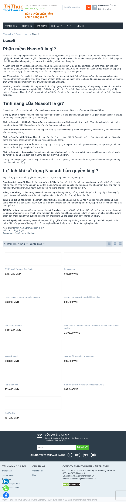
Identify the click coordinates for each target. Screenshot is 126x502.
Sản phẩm (42, 26)
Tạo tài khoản (8, 475)
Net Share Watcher (13, 325)
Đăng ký (82, 447)
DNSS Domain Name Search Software (22, 297)
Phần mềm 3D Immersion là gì (28, 228)
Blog (69, 26)
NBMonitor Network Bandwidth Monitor (82, 297)
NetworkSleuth (11, 356)
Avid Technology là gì (13, 230)
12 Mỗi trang (37, 244)
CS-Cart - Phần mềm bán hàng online (81, 500)
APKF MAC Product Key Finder (19, 269)
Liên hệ (80, 26)
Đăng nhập (7, 471)
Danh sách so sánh (10, 487)
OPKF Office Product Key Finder (79, 356)
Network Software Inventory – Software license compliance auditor (91, 326)
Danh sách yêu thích (11, 483)
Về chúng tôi (37, 471)
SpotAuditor (10, 413)
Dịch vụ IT (56, 26)
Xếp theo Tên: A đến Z (16, 244)
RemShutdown (11, 385)
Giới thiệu (27, 26)
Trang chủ (11, 26)
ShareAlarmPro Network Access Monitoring (84, 385)
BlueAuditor (69, 269)
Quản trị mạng (22, 34)
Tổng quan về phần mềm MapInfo (18, 233)
